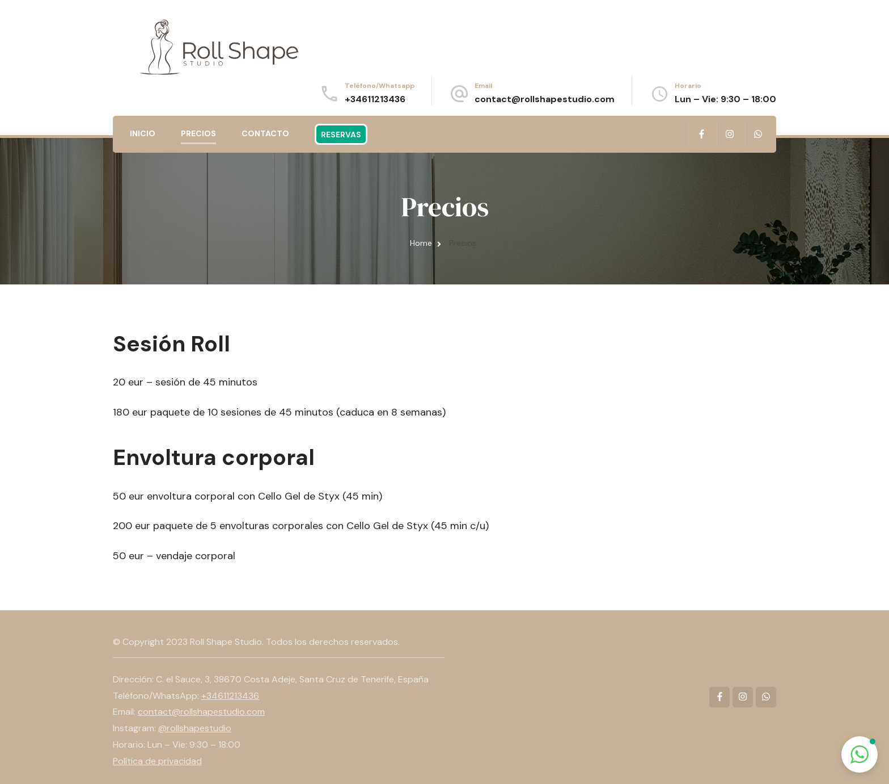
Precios (198, 133)
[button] (859, 754)
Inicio (142, 133)
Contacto (265, 133)
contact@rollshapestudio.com (545, 99)
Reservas (341, 134)
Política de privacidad (157, 761)
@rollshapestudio (194, 728)
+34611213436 (375, 99)
